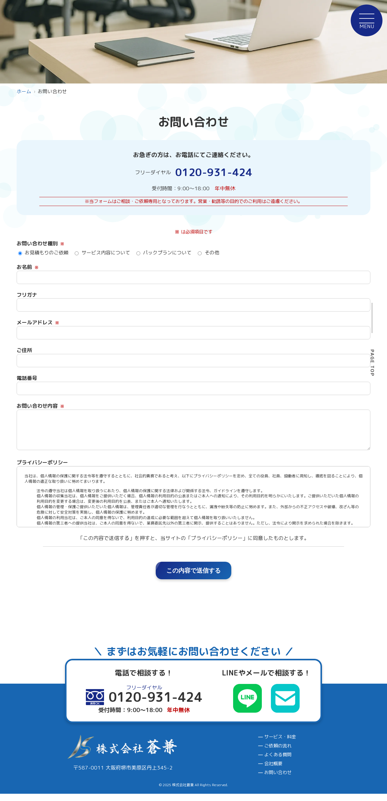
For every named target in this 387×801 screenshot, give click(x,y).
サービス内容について (102, 252)
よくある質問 (277, 762)
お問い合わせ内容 (40, 405)
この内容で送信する (193, 577)
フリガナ (27, 294)
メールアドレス (38, 322)
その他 (208, 252)
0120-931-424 (351, 547)
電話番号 (27, 377)
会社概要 (273, 771)
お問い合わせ (277, 779)
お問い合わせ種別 (40, 243)
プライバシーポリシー (42, 469)
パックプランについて (163, 252)
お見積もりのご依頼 (43, 252)
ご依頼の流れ (277, 753)
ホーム (24, 91)
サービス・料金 (280, 744)
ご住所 (24, 350)
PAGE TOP (372, 363)
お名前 (28, 266)
